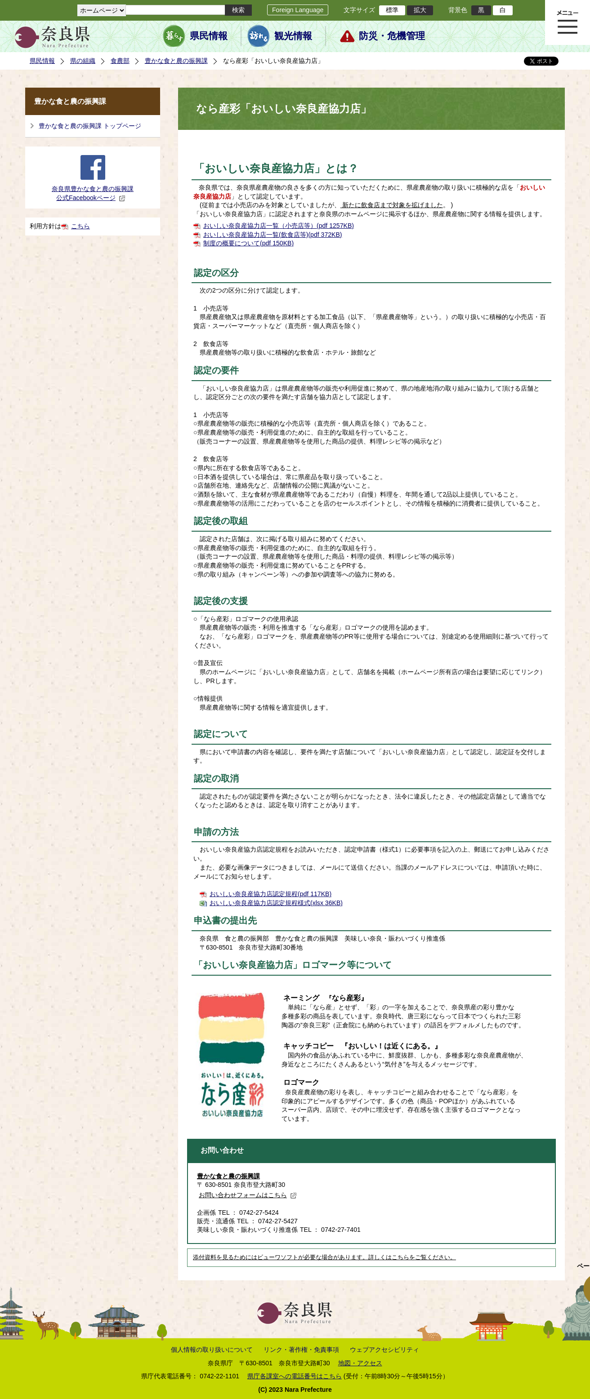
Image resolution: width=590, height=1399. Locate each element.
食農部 (120, 60)
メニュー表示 (567, 22)
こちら (80, 226)
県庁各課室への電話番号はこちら (294, 1376)
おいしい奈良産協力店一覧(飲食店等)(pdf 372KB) (272, 234)
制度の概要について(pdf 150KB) (248, 243)
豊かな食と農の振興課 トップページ (90, 125)
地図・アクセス (360, 1363)
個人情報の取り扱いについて (212, 1349)
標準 (392, 9)
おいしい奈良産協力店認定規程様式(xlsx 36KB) (276, 902)
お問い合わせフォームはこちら (248, 1195)
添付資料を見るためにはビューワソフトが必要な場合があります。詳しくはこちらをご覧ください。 (324, 1257)
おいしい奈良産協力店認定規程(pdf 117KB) (270, 893)
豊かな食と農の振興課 (176, 60)
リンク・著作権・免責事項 (301, 1349)
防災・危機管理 (392, 36)
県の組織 (82, 60)
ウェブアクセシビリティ (384, 1349)
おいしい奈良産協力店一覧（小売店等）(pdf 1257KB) (278, 225)
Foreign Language (297, 9)
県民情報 (209, 36)
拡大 (420, 9)
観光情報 (293, 36)
